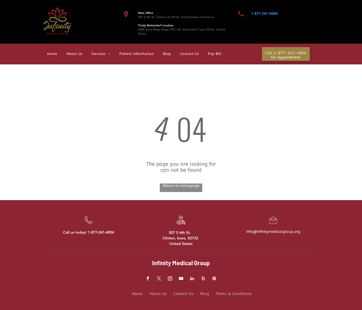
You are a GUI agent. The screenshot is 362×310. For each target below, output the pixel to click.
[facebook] (148, 279)
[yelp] (203, 279)
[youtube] (181, 279)
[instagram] (170, 279)
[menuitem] (52, 55)
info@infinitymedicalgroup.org (273, 231)
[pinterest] (214, 279)
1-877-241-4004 (264, 13)
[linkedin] (192, 279)
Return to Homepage (181, 186)
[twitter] (159, 279)
